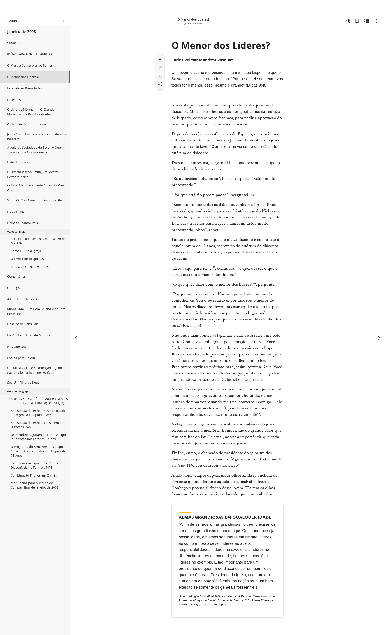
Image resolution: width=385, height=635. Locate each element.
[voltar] (5, 20)
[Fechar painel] (64, 20)
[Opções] (376, 21)
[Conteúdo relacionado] (366, 21)
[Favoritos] (357, 21)
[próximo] (378, 322)
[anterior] (76, 322)
